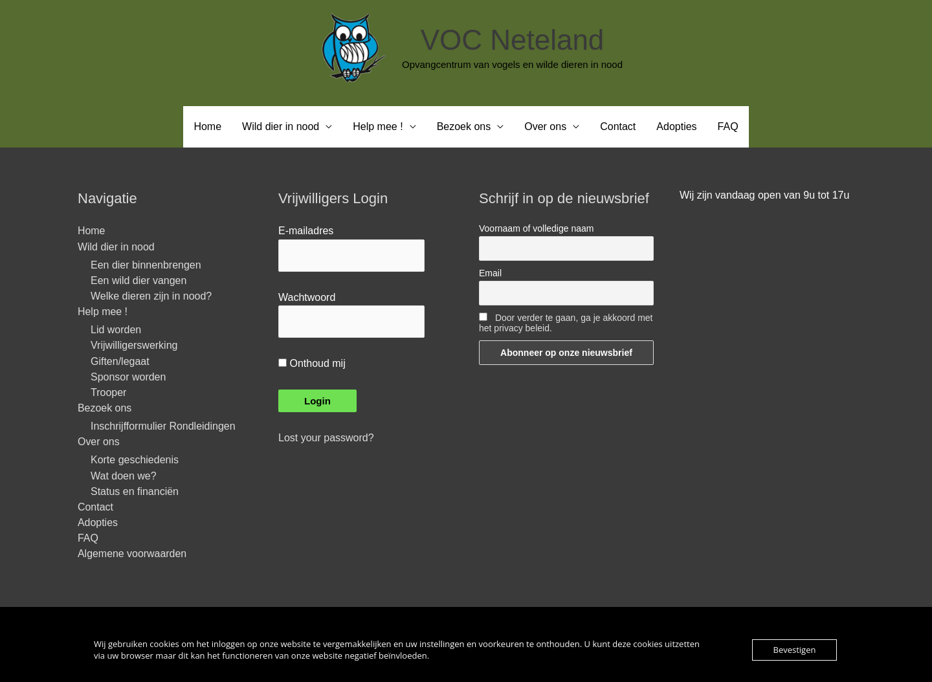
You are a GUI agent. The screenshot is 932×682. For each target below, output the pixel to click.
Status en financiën (135, 491)
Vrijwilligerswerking (134, 345)
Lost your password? (326, 437)
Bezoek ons (464, 126)
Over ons (545, 126)
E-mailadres (305, 230)
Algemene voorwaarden (132, 554)
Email (490, 273)
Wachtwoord (306, 297)
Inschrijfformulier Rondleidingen (163, 426)
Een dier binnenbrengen (146, 264)
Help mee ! (378, 126)
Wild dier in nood (280, 126)
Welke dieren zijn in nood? (151, 296)
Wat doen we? (124, 475)
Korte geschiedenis (135, 460)
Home (207, 126)
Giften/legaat (120, 361)
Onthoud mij (312, 363)
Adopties (676, 126)
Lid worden (116, 329)
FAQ (728, 126)
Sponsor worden (128, 376)
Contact (618, 126)
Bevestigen (794, 649)
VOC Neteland (513, 40)
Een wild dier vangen (139, 280)
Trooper (108, 392)
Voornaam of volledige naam (536, 228)
